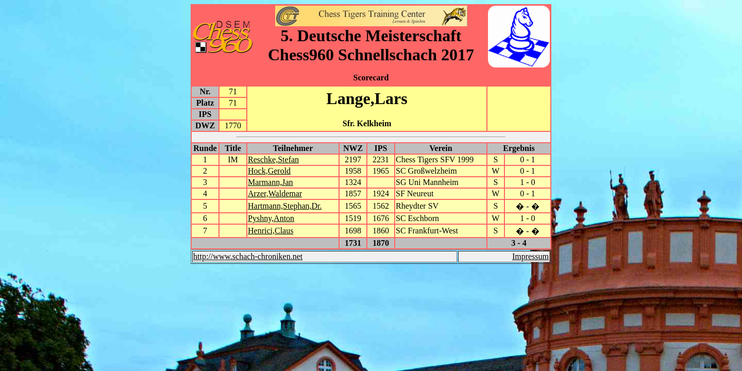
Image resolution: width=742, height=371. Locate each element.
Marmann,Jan (270, 182)
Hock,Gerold (269, 170)
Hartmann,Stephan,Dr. (285, 205)
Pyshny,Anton (271, 218)
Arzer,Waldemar (275, 193)
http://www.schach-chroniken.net (247, 256)
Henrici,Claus (270, 230)
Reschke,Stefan (273, 159)
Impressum (530, 256)
